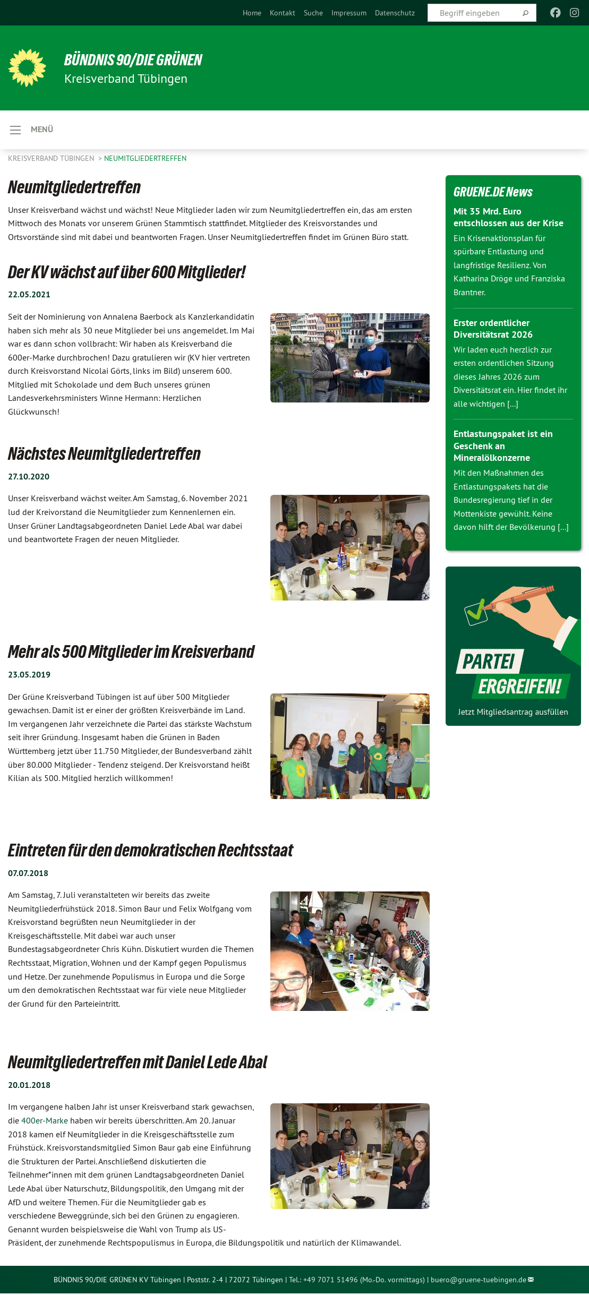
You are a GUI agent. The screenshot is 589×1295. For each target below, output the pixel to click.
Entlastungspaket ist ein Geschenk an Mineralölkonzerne (503, 447)
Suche (313, 13)
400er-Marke (43, 1122)
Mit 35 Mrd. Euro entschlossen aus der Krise (509, 218)
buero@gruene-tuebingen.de (478, 1280)
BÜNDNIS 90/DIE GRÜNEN (138, 59)
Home (252, 13)
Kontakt (282, 13)
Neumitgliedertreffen (145, 159)
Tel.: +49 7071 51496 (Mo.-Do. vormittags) (357, 1280)
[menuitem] (252, 12)
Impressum (348, 13)
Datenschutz (395, 13)
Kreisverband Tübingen (52, 159)
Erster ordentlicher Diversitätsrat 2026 (493, 330)
